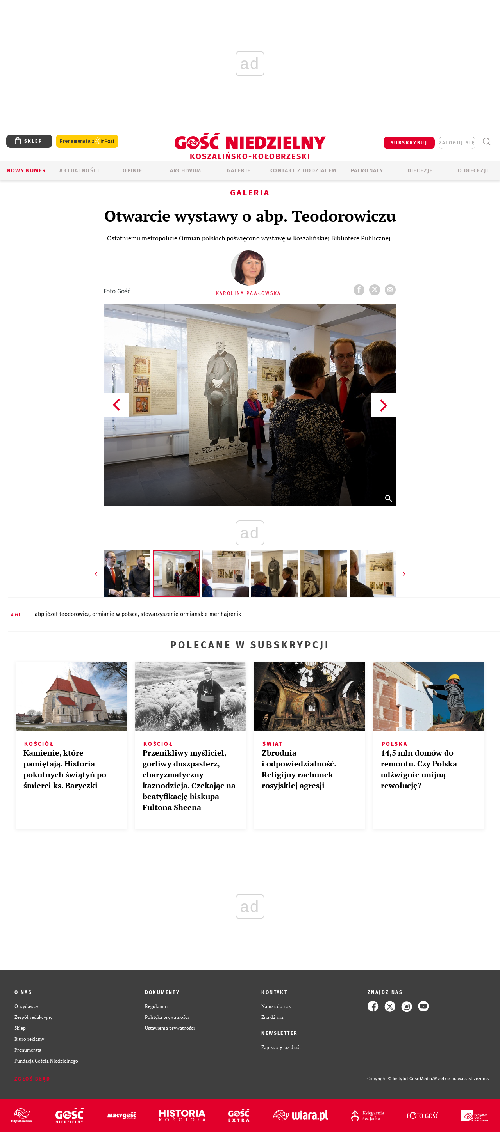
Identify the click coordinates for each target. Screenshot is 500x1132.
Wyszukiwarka (486, 142)
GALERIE (239, 170)
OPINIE (132, 170)
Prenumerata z (87, 141)
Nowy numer (26, 170)
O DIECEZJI (473, 170)
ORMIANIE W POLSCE (115, 614)
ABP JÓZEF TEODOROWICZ (62, 614)
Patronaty (367, 170)
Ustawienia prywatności (170, 1028)
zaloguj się (457, 142)
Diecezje (420, 170)
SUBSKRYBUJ (409, 142)
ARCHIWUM (186, 170)
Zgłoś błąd (32, 1079)
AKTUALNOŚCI (79, 170)
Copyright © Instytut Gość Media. (400, 1078)
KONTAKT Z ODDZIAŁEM (303, 170)
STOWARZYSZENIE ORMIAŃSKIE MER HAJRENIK (191, 614)
